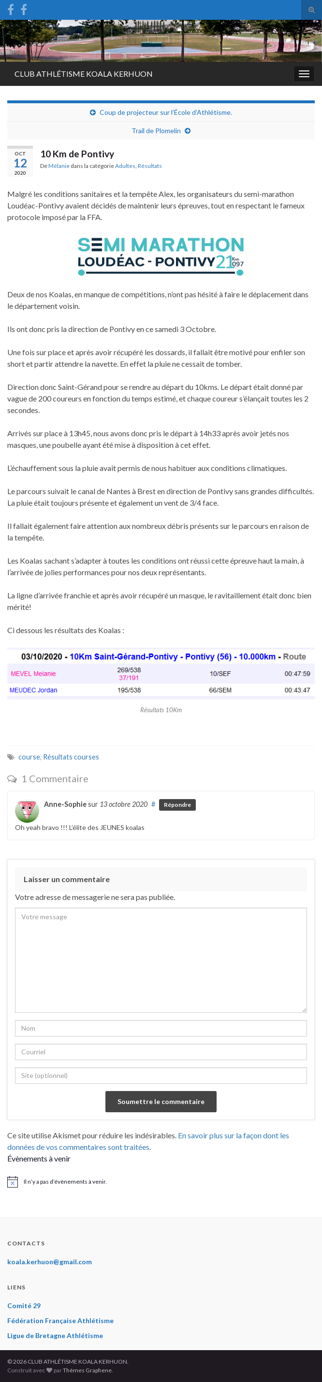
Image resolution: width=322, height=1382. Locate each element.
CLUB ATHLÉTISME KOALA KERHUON (84, 73)
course (29, 757)
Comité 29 (24, 1305)
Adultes (125, 165)
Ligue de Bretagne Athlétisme (55, 1335)
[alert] (161, 1182)
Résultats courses (71, 757)
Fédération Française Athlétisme (60, 1320)
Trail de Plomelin (156, 130)
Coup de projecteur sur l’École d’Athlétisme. (166, 112)
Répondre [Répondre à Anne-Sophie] (177, 804)
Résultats (150, 165)
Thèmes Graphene (87, 1370)
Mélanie (59, 165)
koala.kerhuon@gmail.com (49, 1262)
